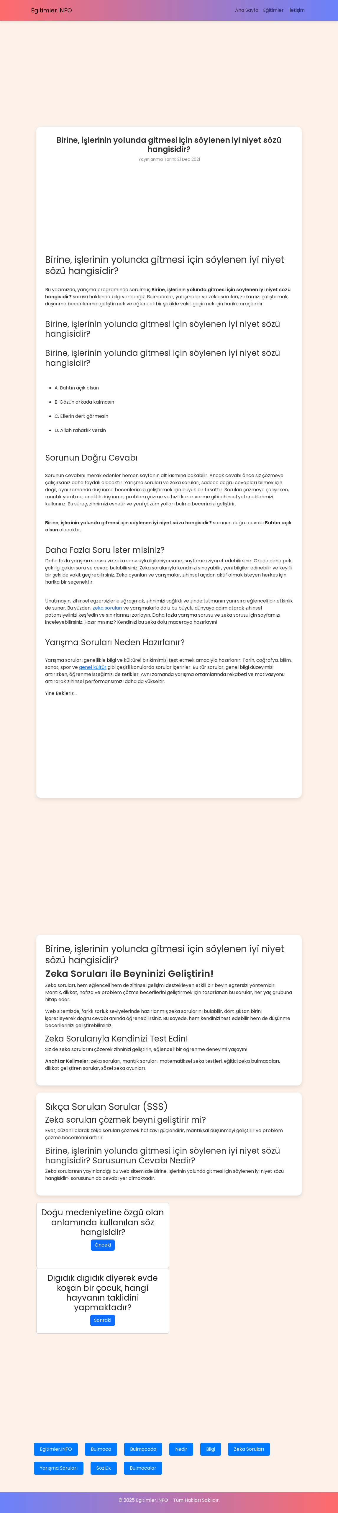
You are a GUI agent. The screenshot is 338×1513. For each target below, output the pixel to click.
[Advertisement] (169, 62)
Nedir (181, 1449)
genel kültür (92, 667)
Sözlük (103, 1468)
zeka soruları (107, 608)
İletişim (296, 10)
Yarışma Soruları (59, 1468)
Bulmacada (143, 1449)
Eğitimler (273, 10)
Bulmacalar (143, 1468)
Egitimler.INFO (51, 10)
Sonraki (102, 1320)
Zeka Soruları (249, 1449)
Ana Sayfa (246, 10)
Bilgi (210, 1449)
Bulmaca (101, 1449)
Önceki (103, 1245)
